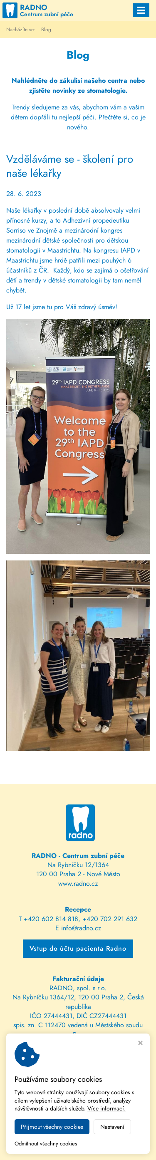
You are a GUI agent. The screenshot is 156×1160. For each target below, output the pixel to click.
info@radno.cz (81, 928)
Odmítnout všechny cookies (46, 1144)
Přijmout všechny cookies (52, 1127)
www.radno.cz (78, 883)
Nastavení (112, 1127)
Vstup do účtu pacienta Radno (78, 948)
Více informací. (106, 1108)
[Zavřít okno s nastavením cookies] (140, 1044)
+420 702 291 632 (109, 919)
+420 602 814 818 (51, 919)
